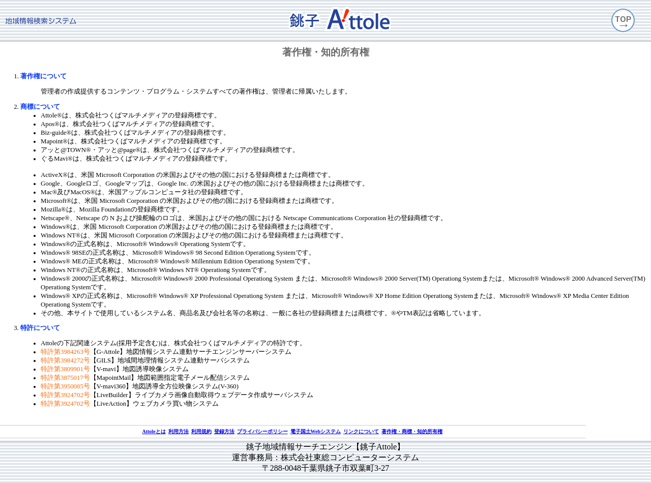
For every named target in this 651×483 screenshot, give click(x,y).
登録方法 (224, 431)
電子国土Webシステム (315, 431)
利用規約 (201, 431)
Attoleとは (153, 431)
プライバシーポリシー (262, 431)
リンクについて (361, 431)
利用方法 (178, 431)
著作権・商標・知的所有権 (411, 431)
